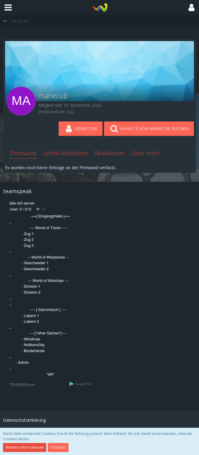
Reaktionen (110, 153)
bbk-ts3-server (22, 203)
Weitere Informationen (24, 447)
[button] (8, 7)
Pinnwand (23, 153)
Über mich (145, 153)
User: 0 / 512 (21, 209)
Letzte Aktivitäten (65, 153)
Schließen (58, 447)
